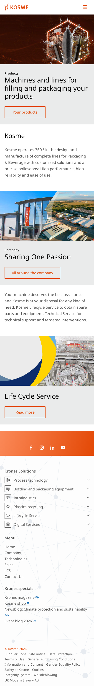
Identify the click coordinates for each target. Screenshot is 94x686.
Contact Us (14, 576)
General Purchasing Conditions (51, 659)
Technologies (16, 558)
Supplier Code (15, 654)
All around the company (32, 272)
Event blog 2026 (18, 620)
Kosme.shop (15, 603)
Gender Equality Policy (63, 664)
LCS (8, 570)
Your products (25, 112)
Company (13, 552)
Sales (9, 564)
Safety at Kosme (17, 669)
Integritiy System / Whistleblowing (31, 675)
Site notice (37, 654)
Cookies (38, 669)
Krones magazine (20, 597)
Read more (25, 412)
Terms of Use (14, 659)
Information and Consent (24, 664)
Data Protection (60, 654)
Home (10, 546)
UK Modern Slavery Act (22, 680)
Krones (42, 7)
